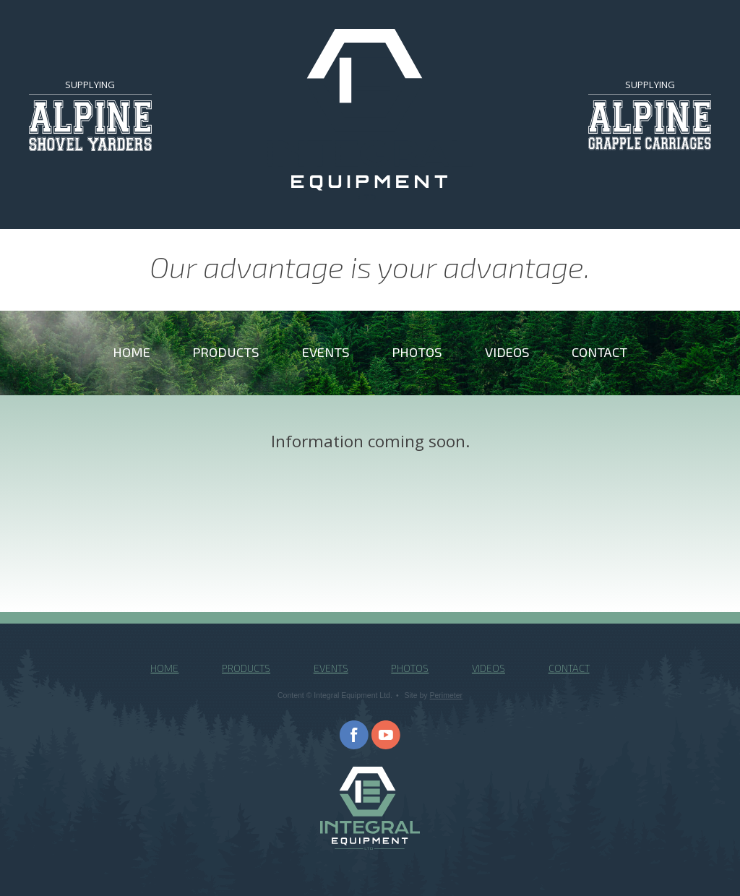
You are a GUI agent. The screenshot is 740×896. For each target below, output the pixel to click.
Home (131, 352)
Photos (417, 352)
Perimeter (446, 695)
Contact (599, 352)
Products (225, 352)
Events (326, 352)
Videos (507, 352)
